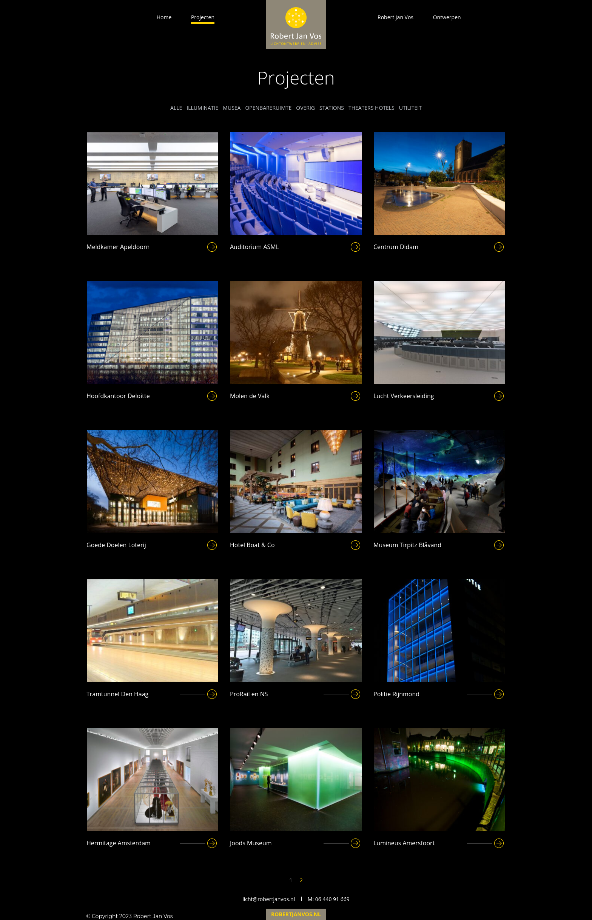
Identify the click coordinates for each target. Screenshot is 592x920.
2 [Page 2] (301, 880)
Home (164, 17)
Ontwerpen (447, 17)
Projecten (202, 17)
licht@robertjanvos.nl (268, 899)
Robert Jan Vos (395, 17)
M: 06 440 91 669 (329, 899)
